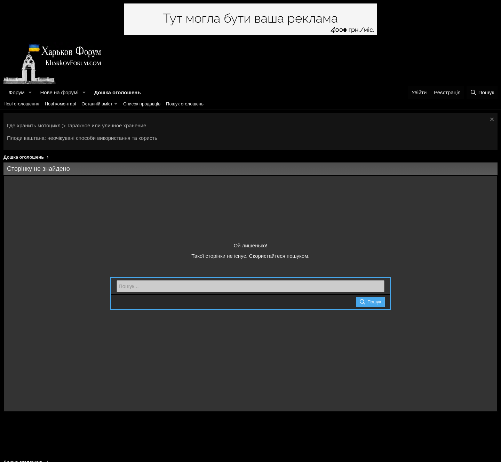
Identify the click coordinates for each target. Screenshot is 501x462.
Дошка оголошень (117, 92)
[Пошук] (482, 92)
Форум (17, 92)
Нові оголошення (21, 103)
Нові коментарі (60, 103)
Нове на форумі (59, 92)
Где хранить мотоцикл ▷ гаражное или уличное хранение (76, 125)
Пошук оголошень (185, 103)
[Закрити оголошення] (491, 120)
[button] (30, 92)
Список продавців (141, 103)
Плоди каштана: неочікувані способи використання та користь (82, 138)
